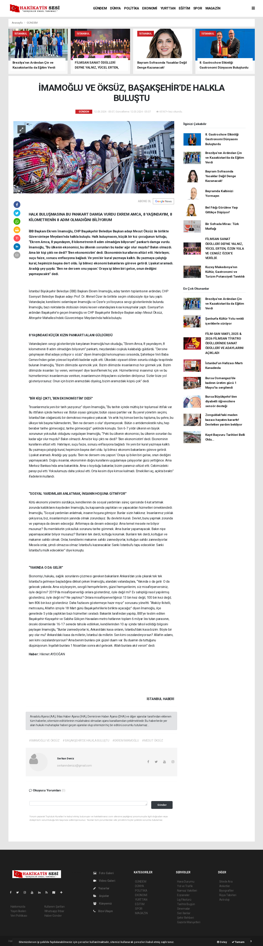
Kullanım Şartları (54, 906)
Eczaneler (183, 895)
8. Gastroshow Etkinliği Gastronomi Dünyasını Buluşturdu (222, 139)
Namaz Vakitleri (187, 890)
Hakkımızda (17, 906)
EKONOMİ (149, 8)
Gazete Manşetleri (188, 922)
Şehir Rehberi (185, 917)
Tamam (238, 942)
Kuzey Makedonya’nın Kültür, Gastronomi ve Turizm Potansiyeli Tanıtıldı (225, 272)
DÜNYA (115, 8)
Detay (222, 942)
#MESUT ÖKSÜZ (152, 740)
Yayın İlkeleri (18, 911)
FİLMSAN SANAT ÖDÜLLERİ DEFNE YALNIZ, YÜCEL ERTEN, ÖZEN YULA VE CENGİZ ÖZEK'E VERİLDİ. (224, 248)
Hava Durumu (185, 881)
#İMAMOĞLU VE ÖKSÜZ (44, 740)
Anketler (224, 886)
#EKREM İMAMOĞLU (125, 740)
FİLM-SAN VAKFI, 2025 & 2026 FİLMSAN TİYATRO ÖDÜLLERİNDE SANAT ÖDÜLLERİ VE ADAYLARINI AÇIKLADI (224, 343)
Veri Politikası (18, 915)
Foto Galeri (103, 873)
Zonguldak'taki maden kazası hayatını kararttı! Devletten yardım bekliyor (223, 419)
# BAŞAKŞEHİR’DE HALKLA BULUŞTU (86, 740)
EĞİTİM (184, 8)
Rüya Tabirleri (227, 895)
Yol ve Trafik (185, 886)
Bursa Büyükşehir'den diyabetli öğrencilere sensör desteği (221, 401)
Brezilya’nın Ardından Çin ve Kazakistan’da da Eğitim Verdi (224, 157)
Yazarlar (101, 888)
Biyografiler (226, 890)
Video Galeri (104, 880)
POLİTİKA (131, 8)
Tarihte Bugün (186, 904)
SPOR (197, 8)
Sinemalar (183, 908)
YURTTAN (167, 8)
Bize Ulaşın (103, 911)
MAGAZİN (212, 8)
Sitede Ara (226, 881)
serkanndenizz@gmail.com (74, 765)
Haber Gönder (53, 915)
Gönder (162, 804)
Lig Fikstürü (184, 899)
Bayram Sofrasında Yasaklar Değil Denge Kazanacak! (220, 176)
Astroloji (224, 899)
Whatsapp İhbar (54, 911)
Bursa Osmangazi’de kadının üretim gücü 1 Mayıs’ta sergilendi (220, 383)
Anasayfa (17, 22)
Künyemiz (102, 903)
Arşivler (101, 896)
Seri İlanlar (183, 913)
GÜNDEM (100, 8)
